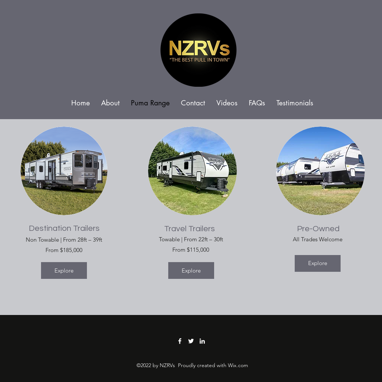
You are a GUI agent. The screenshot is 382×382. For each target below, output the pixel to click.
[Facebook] (180, 341)
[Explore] (64, 270)
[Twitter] (191, 341)
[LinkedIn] (202, 341)
